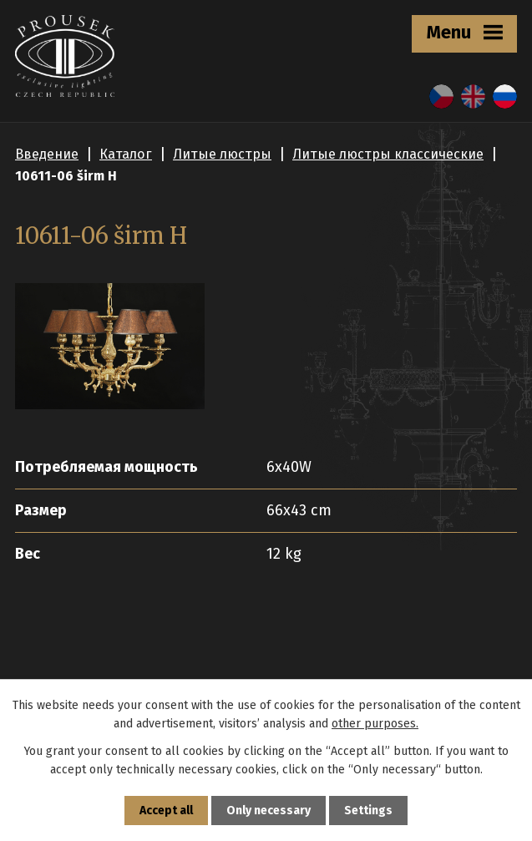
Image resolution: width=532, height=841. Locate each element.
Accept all (166, 810)
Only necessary (268, 810)
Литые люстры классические (388, 154)
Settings (368, 810)
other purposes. (375, 724)
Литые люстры (222, 154)
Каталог (125, 154)
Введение (47, 154)
